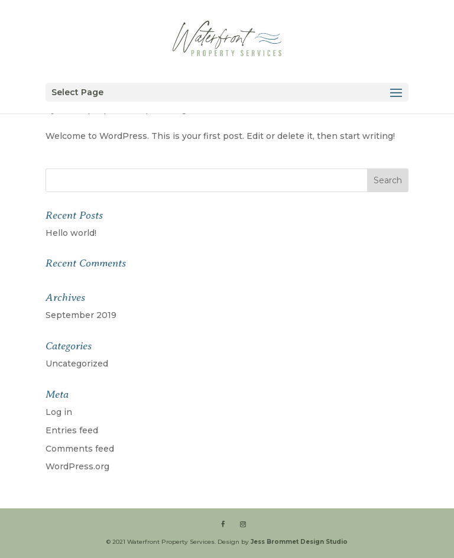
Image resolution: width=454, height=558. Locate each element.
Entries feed (72, 430)
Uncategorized (77, 363)
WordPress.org (77, 466)
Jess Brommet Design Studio (299, 542)
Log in (59, 412)
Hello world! (71, 233)
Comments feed (80, 448)
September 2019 (81, 315)
